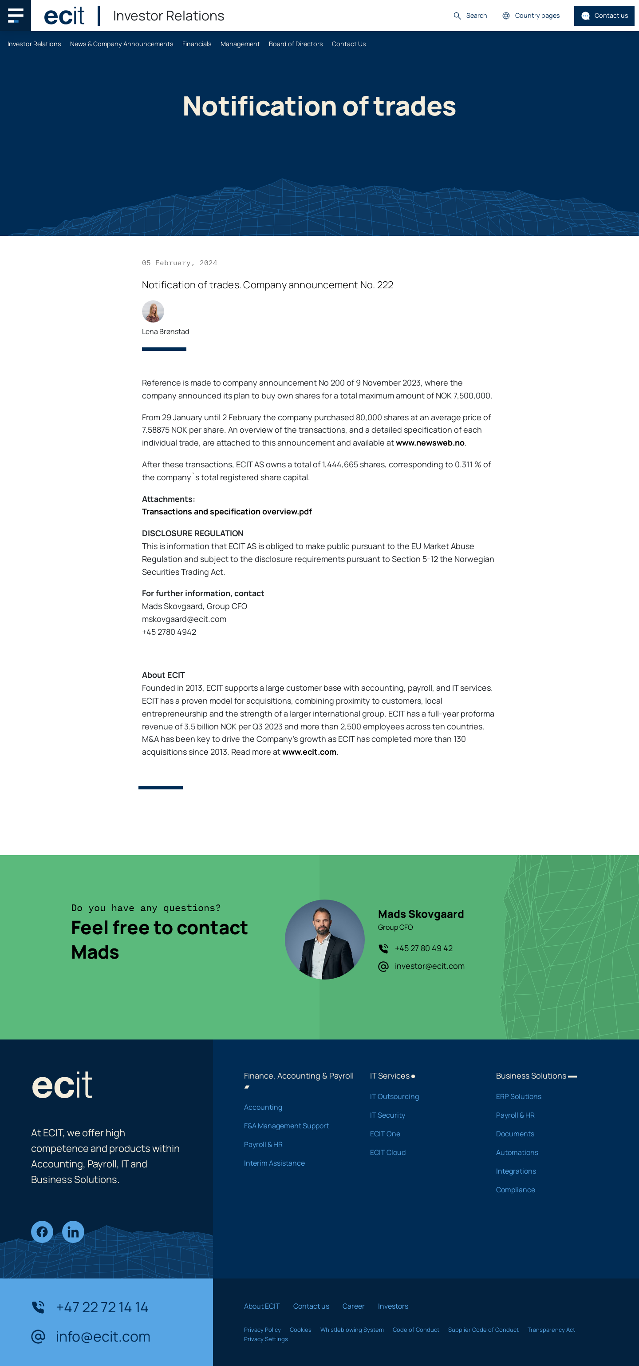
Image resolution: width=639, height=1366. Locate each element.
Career (354, 1306)
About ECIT (262, 1306)
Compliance (547, 1189)
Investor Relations (34, 44)
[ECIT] (64, 15)
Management (240, 44)
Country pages (530, 15)
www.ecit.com (309, 751)
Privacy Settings (266, 1339)
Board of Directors (296, 44)
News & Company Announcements (122, 44)
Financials (197, 44)
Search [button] (470, 15)
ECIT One (421, 1133)
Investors (393, 1306)
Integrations (547, 1171)
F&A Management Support (295, 1125)
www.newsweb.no (430, 442)
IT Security (421, 1115)
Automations (547, 1152)
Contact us (604, 15)
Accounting (295, 1107)
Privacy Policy (262, 1330)
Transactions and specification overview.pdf (227, 511)
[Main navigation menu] (15, 15)
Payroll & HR (295, 1144)
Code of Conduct (416, 1330)
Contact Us (349, 44)
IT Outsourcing (421, 1096)
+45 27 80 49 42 (415, 948)
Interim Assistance (295, 1163)
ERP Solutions (547, 1096)
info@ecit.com (90, 1336)
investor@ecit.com (421, 966)
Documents (547, 1133)
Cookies (301, 1330)
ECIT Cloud (421, 1152)
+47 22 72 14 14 (90, 1307)
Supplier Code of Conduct (483, 1330)
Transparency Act (551, 1330)
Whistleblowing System (352, 1330)
